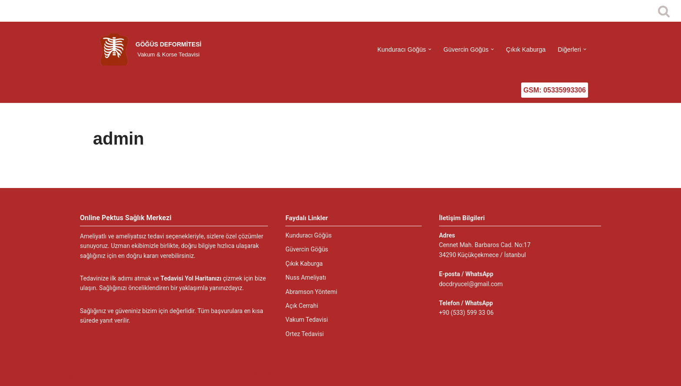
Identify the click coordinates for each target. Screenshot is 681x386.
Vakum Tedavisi (306, 319)
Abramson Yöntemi (311, 291)
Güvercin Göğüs (306, 249)
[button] (429, 49)
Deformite (23, 375)
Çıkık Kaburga (525, 49)
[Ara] (664, 11)
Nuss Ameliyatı (305, 277)
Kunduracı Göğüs (308, 235)
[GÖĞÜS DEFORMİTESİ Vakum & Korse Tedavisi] (149, 49)
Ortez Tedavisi (304, 333)
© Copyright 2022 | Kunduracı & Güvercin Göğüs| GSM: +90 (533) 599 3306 (159, 375)
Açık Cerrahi (301, 305)
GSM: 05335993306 (554, 90)
